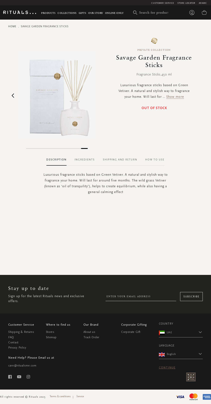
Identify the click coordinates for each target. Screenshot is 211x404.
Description (56, 159)
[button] (13, 95)
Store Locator (186, 3)
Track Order (91, 337)
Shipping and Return (120, 159)
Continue (167, 367)
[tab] (58, 160)
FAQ (11, 337)
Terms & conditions (60, 396)
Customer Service (162, 3)
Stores (50, 332)
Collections (67, 12)
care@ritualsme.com (22, 365)
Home (12, 26)
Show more (175, 97)
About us (89, 332)
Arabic (203, 3)
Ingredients (85, 159)
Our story (95, 12)
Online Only (114, 12)
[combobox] (151, 12)
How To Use (155, 159)
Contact (13, 342)
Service (80, 396)
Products (48, 12)
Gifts (82, 12)
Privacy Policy (17, 347)
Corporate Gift (131, 332)
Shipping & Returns (21, 332)
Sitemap (51, 337)
